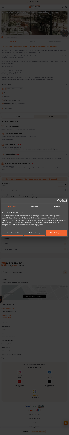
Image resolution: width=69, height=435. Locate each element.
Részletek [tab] (34, 206)
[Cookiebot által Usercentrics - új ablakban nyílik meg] (58, 200)
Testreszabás (34, 233)
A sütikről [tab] (57, 206)
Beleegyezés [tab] (12, 206)
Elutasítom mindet (12, 233)
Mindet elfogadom (56, 233)
